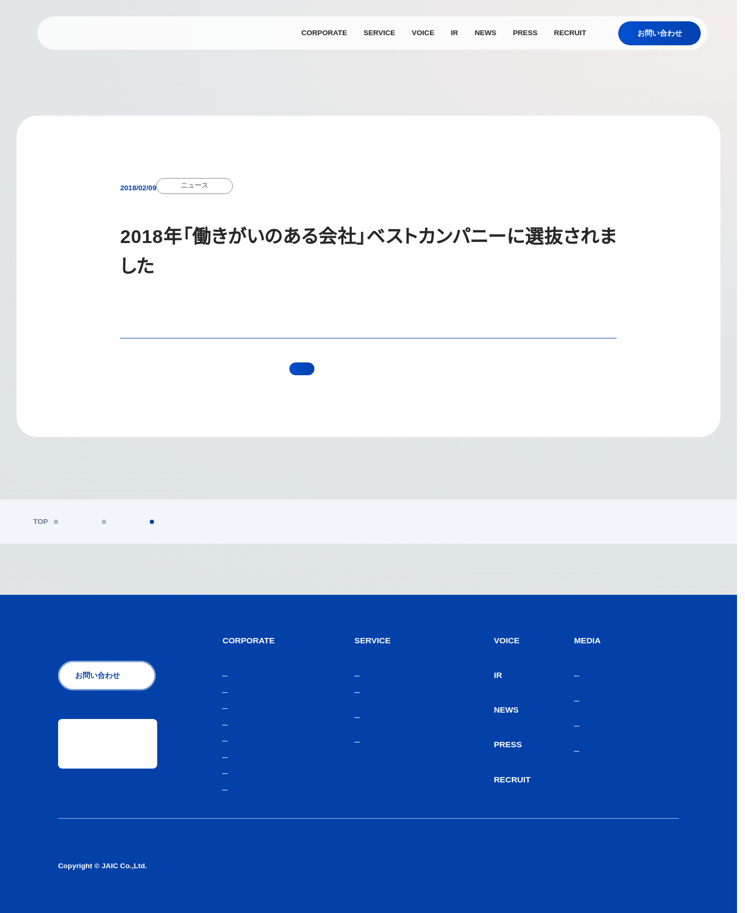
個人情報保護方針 (467, 865)
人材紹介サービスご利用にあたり (566, 865)
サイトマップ (656, 865)
